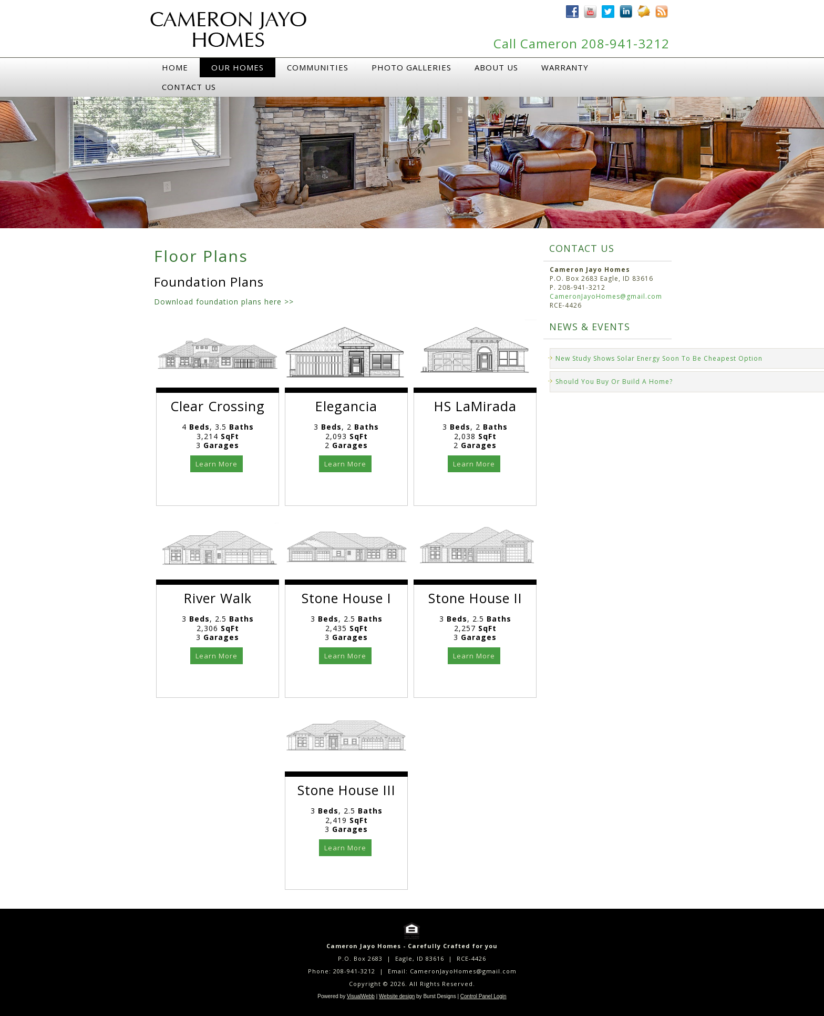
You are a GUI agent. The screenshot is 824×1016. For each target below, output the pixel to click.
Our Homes (237, 67)
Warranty (565, 67)
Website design (397, 996)
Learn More (216, 464)
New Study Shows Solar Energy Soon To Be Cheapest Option (659, 358)
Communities (317, 67)
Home (175, 67)
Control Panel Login (483, 996)
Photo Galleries (411, 67)
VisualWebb (361, 996)
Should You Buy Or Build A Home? (614, 381)
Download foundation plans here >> (224, 302)
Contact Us (189, 87)
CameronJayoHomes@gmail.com (606, 296)
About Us (496, 67)
